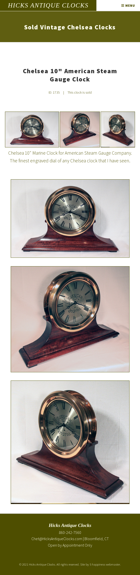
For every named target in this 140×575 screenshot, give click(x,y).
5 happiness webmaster (105, 564)
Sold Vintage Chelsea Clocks (70, 27)
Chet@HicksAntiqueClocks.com (56, 538)
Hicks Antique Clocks (48, 5)
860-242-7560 (70, 532)
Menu (128, 5)
